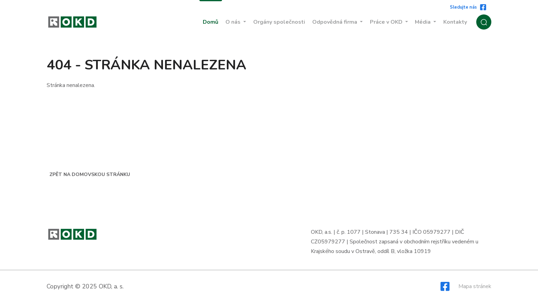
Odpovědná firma (335, 22)
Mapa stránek (474, 286)
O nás (233, 22)
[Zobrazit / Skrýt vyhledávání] (483, 22)
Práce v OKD (387, 22)
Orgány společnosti (279, 22)
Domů (210, 22)
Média (423, 22)
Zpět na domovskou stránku (89, 174)
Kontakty (455, 22)
